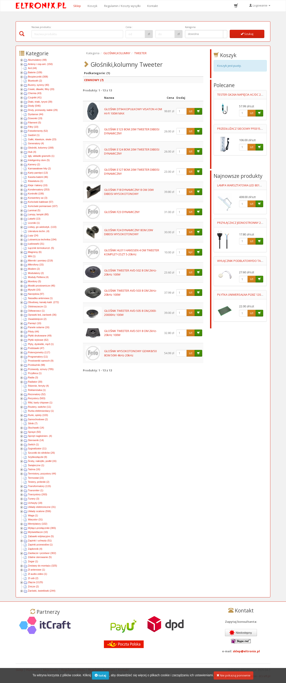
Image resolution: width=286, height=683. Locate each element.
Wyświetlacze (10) (38, 532)
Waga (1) (33, 515)
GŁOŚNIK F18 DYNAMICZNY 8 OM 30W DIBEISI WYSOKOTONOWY (129, 192)
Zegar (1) (33, 561)
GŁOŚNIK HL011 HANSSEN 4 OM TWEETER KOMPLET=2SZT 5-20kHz (131, 252)
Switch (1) (33, 444)
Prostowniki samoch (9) (40, 360)
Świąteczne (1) (36, 465)
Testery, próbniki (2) (38, 481)
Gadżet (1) (34, 135)
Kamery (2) (34, 164)
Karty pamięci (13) (38, 172)
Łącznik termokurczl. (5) (41, 248)
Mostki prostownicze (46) (41, 285)
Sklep (77, 6)
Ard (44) (32, 68)
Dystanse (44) (35, 114)
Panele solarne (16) (38, 327)
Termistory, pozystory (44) (42, 473)
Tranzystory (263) (37, 494)
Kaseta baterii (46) (38, 177)
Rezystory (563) (36, 398)
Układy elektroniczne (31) (42, 507)
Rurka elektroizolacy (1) (41, 410)
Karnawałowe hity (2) (39, 168)
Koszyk (92, 6)
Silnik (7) (33, 423)
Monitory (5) (34, 281)
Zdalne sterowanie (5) (40, 557)
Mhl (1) (32, 256)
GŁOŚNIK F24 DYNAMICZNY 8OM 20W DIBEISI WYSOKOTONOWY (128, 232)
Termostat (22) (36, 477)
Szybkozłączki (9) (37, 457)
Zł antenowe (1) (36, 569)
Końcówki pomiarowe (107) (43, 206)
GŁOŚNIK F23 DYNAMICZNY (122, 212)
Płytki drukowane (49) (40, 335)
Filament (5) (34, 122)
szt (190, 111)
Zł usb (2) (33, 578)
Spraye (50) (34, 432)
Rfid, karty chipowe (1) (40, 402)
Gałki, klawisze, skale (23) (42, 139)
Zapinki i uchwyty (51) (40, 540)
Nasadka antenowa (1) (40, 298)
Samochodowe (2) (38, 419)
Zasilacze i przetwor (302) (42, 553)
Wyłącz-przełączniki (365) (42, 528)
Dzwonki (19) (35, 118)
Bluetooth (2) (35, 80)
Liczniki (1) (34, 223)
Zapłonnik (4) (35, 548)
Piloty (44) (33, 331)
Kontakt (152, 6)
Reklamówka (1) (37, 390)
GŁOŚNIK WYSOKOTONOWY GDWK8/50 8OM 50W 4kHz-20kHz (130, 353)
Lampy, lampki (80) (38, 214)
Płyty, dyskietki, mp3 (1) (41, 344)
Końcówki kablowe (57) (40, 201)
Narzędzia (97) (36, 294)
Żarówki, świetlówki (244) (41, 590)
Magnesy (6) (35, 252)
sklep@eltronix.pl (246, 651)
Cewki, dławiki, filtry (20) (41, 89)
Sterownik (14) (36, 440)
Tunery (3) (33, 498)
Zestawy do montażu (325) (42, 565)
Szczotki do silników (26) (41, 452)
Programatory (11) (38, 356)
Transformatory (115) (39, 486)
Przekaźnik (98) (36, 365)
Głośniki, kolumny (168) (41, 147)
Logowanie (259, 5)
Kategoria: (190, 27)
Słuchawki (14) (36, 427)
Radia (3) (33, 377)
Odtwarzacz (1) (36, 310)
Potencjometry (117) (39, 352)
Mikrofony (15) (36, 264)
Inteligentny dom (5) (39, 160)
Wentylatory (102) (37, 523)
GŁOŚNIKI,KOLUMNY (116, 53)
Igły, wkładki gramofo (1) (41, 156)
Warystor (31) (35, 519)
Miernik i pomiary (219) (40, 260)
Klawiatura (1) (35, 181)
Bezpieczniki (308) (38, 76)
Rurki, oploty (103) (38, 415)
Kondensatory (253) (39, 189)
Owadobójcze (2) (37, 319)
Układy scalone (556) (39, 511)
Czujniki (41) (35, 97)
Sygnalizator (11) (37, 448)
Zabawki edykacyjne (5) (41, 536)
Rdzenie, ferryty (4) (38, 385)
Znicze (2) (33, 586)
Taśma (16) (34, 469)
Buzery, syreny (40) (38, 85)
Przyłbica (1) (35, 373)
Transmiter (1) (35, 490)
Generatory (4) (36, 143)
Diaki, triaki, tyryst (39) (40, 101)
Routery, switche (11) (39, 406)
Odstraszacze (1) (37, 306)
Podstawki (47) (36, 348)
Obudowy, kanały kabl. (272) (43, 302)
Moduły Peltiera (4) (38, 277)
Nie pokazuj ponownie (233, 677)
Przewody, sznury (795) (41, 369)
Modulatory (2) (36, 273)
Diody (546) (34, 105)
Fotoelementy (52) (38, 130)
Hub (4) (32, 152)
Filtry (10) (33, 126)
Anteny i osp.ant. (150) (40, 64)
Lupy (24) (33, 235)
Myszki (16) (34, 289)
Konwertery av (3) (37, 197)
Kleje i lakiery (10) (37, 185)
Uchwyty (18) (35, 503)
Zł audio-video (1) (37, 574)
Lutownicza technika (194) (42, 239)
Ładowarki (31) (36, 243)
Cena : (129, 27)
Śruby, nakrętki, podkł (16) (42, 461)
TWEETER (140, 53)
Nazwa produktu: (41, 27)
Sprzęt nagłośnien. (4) (40, 436)
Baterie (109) (35, 72)
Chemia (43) (35, 93)
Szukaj (247, 34)
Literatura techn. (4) (38, 231)
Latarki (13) (34, 218)
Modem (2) (34, 268)
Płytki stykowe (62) (38, 339)
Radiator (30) (35, 381)
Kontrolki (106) (36, 193)
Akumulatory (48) (37, 59)
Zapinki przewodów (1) (40, 544)
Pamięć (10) (34, 323)
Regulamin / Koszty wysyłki (122, 6)
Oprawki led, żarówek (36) (42, 314)
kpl (190, 252)
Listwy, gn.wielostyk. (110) (42, 227)
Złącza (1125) (35, 582)
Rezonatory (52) (37, 394)
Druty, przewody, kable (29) (43, 110)
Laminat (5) (34, 210)
